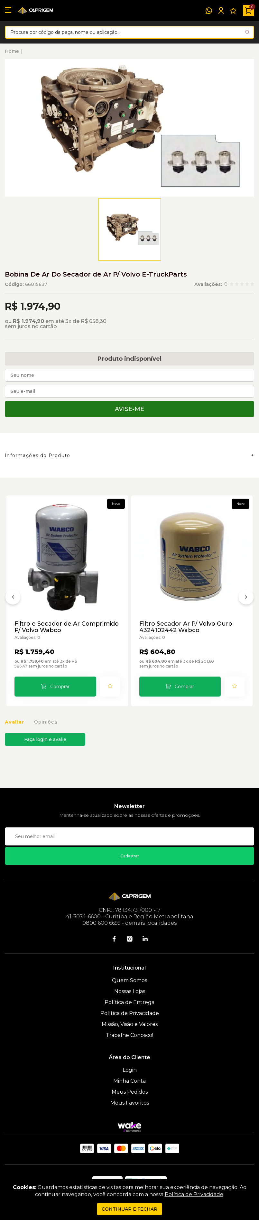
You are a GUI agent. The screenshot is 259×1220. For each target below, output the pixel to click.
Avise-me (129, 409)
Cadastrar (129, 856)
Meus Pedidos (130, 1092)
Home (12, 51)
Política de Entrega (129, 1002)
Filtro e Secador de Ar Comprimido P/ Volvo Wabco (66, 626)
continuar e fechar (129, 1209)
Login (130, 1070)
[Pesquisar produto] (247, 32)
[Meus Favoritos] (233, 11)
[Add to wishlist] (110, 687)
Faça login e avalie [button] (45, 739)
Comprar (59, 686)
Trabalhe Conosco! (129, 1035)
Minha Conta (129, 1081)
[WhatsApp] (209, 10)
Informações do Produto (37, 455)
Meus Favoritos (129, 1103)
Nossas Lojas (129, 991)
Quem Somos (129, 980)
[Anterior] (13, 598)
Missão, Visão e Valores (130, 1024)
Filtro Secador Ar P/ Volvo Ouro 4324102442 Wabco (185, 626)
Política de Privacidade (129, 1013)
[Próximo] (246, 598)
